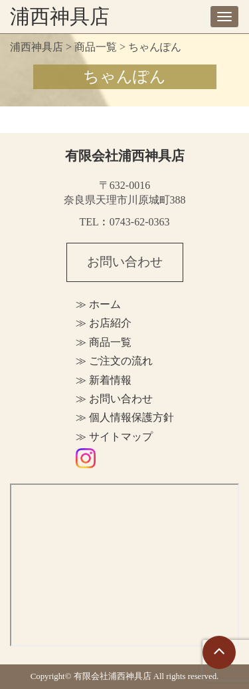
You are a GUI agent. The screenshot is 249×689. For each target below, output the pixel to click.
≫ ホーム (98, 304)
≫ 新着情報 (103, 380)
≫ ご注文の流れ (114, 360)
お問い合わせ (125, 262)
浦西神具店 (60, 16)
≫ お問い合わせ (114, 398)
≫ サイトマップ (114, 436)
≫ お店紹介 (103, 323)
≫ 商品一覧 (103, 342)
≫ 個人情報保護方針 (125, 417)
